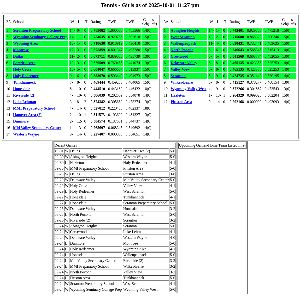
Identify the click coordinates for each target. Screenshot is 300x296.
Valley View (180, 69)
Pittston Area (181, 102)
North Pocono (182, 50)
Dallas (18, 56)
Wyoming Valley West (188, 89)
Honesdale (21, 89)
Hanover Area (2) (27, 115)
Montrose (21, 50)
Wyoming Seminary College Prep (40, 37)
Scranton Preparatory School (37, 30)
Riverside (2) (23, 95)
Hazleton (178, 95)
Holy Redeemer (26, 76)
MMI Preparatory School (34, 108)
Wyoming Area (25, 43)
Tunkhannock (24, 82)
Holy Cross (22, 69)
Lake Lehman (24, 102)
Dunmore (21, 121)
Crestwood (179, 56)
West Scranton (183, 37)
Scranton (178, 76)
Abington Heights (185, 30)
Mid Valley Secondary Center (37, 128)
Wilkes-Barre (182, 82)
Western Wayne (26, 134)
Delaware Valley (184, 63)
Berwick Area (24, 63)
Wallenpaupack (183, 43)
